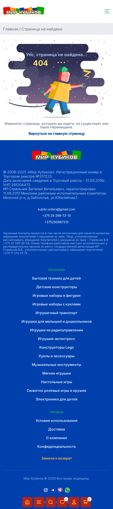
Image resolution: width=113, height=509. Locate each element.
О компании (56, 438)
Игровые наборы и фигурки (57, 295)
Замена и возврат (56, 458)
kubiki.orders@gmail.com (56, 209)
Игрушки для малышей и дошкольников (56, 321)
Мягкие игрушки (56, 373)
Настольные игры (56, 382)
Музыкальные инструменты (56, 365)
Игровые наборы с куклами (56, 304)
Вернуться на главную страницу (56, 133)
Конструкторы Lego (56, 347)
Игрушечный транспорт (56, 313)
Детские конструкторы (56, 287)
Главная (10, 29)
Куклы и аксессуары (56, 356)
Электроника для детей (56, 399)
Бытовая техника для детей (56, 278)
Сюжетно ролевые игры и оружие (56, 390)
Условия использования (56, 421)
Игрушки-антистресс (56, 339)
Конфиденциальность (56, 446)
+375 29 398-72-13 (56, 215)
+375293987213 (56, 222)
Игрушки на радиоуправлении (56, 330)
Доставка (56, 429)
